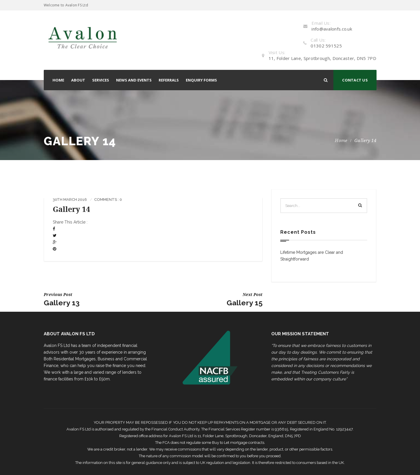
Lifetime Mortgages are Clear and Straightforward (311, 255)
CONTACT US (355, 80)
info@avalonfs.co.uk (332, 29)
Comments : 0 (108, 199)
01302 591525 (326, 46)
